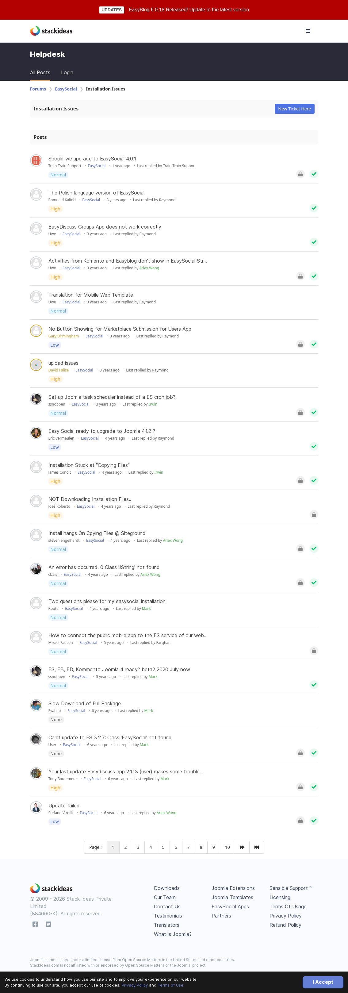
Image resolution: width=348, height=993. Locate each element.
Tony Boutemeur (62, 778)
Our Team (165, 897)
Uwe (52, 234)
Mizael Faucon (60, 642)
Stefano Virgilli (60, 812)
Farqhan (163, 642)
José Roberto (59, 506)
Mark (146, 608)
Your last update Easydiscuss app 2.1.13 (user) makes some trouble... (125, 771)
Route (53, 608)
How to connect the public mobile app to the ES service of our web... (128, 635)
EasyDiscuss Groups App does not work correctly (104, 227)
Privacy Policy (135, 985)
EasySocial (66, 89)
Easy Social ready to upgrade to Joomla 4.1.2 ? (101, 431)
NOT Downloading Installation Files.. (89, 499)
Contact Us (167, 906)
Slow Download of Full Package (84, 703)
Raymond (167, 199)
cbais (52, 574)
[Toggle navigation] (308, 31)
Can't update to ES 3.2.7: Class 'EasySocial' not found (110, 737)
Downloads (167, 888)
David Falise (58, 370)
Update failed (64, 805)
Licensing (280, 897)
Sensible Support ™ (291, 888)
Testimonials (168, 916)
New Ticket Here (294, 109)
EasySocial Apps (230, 906)
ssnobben (56, 404)
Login (67, 72)
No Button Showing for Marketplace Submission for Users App (119, 329)
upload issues (63, 363)
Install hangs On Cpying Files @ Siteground (97, 533)
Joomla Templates (232, 897)
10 (227, 847)
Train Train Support (65, 165)
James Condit (59, 472)
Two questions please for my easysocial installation (107, 601)
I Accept (323, 982)
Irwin (153, 404)
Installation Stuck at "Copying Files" (89, 465)
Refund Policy (285, 925)
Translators (166, 925)
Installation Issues (56, 108)
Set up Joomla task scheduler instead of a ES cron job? (111, 397)
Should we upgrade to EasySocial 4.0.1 (92, 159)
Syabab (54, 710)
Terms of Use (170, 985)
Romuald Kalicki (62, 199)
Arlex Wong (149, 268)
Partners (221, 916)
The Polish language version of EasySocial (96, 193)
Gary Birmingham (63, 336)
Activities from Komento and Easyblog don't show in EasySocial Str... (127, 261)
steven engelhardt (64, 540)
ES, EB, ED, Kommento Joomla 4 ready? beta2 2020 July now (119, 669)
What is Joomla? (173, 934)
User (52, 744)
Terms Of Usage (288, 906)
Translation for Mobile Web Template (90, 295)
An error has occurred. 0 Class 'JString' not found (104, 567)
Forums (38, 89)
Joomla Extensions (233, 888)
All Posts (40, 72)
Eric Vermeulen (61, 438)
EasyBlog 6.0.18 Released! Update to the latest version (189, 9)
